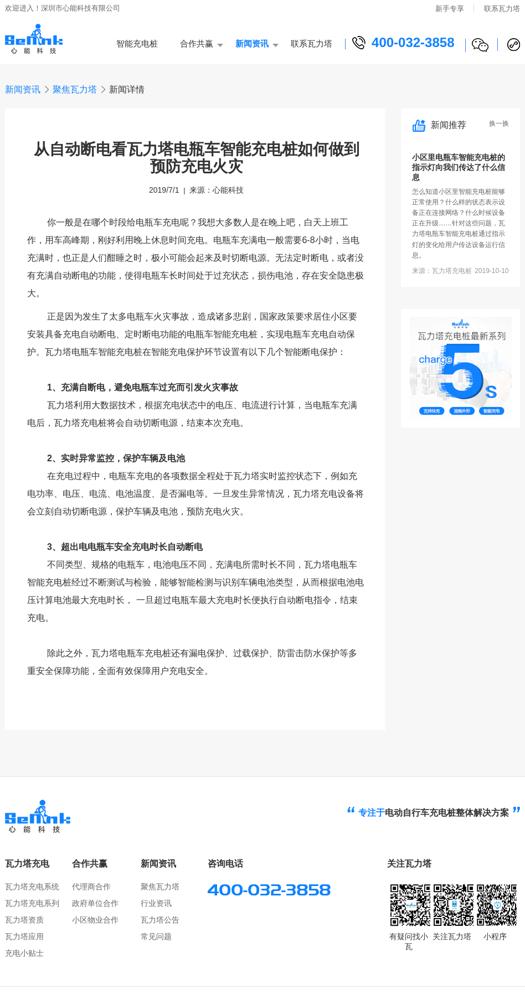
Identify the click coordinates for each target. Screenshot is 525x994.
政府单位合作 (95, 903)
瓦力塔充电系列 (32, 903)
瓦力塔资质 (24, 919)
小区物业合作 (95, 919)
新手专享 (449, 8)
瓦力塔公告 (160, 919)
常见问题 (156, 936)
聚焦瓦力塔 (75, 89)
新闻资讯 (252, 43)
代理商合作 (91, 886)
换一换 (499, 123)
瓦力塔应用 (24, 936)
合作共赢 (196, 43)
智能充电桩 (137, 43)
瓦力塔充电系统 (32, 886)
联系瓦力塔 (502, 8)
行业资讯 (156, 903)
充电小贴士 (24, 953)
